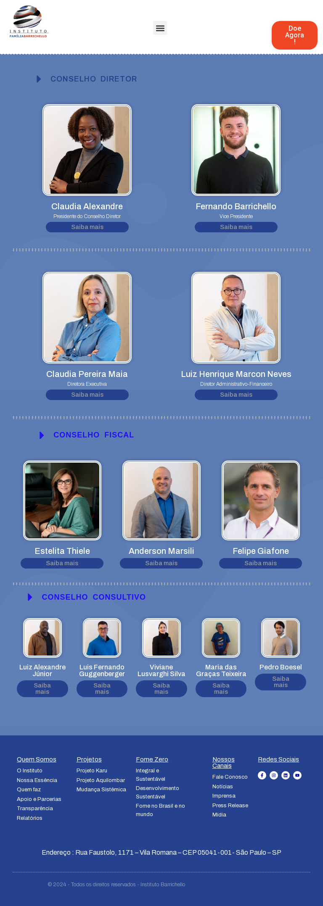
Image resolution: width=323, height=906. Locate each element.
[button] (160, 28)
